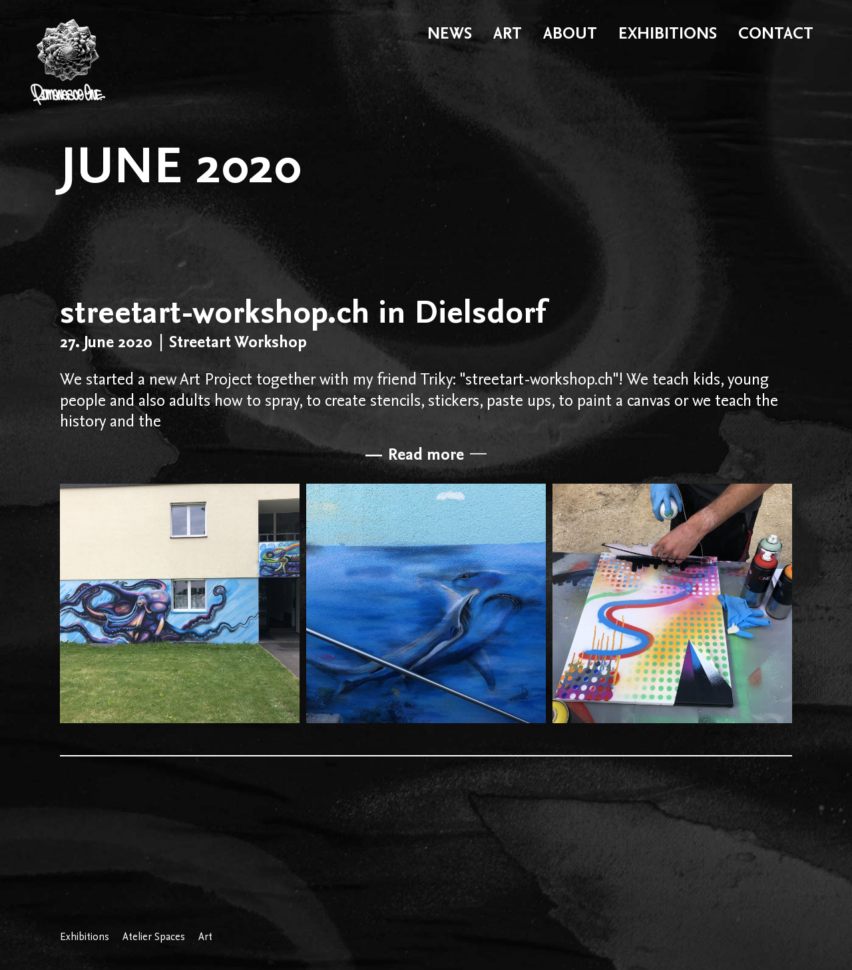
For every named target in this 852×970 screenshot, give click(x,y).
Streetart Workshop (238, 341)
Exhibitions (84, 936)
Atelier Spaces (153, 936)
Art (205, 936)
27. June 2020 (106, 341)
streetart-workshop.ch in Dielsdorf (303, 311)
